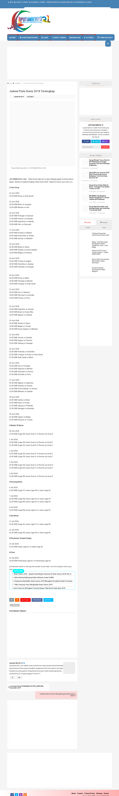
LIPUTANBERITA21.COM (17, 183)
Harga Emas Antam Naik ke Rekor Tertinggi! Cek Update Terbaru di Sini (99, 190)
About (73, 790)
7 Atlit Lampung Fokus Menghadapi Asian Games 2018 (33, 589)
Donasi (106, 790)
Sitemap (99, 790)
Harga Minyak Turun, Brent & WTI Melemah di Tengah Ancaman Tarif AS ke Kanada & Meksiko (99, 166)
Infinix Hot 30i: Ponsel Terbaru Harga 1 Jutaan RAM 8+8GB (100, 256)
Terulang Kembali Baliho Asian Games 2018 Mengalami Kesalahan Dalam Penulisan (43, 585)
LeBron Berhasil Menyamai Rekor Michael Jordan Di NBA (34, 582)
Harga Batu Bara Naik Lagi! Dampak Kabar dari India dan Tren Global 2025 (99, 212)
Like (86, 145)
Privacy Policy (89, 790)
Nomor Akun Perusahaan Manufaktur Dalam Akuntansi (100, 265)
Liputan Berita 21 (16, 667)
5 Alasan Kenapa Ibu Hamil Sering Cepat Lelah (100, 238)
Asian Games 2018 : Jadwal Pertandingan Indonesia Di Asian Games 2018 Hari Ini (42, 578)
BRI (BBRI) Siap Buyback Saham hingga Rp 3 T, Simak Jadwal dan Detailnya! (99, 201)
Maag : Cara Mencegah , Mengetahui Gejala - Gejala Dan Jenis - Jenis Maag (100, 248)
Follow (96, 145)
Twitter (48, 604)
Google (25, 604)
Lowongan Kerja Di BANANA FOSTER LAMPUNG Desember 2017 (23, 691)
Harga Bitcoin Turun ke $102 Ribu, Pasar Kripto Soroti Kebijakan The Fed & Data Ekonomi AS (99, 179)
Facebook (37, 604)
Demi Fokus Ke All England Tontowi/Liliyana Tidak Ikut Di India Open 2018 (39, 592)
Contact (80, 790)
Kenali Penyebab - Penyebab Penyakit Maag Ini (98, 273)
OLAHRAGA (15, 609)
